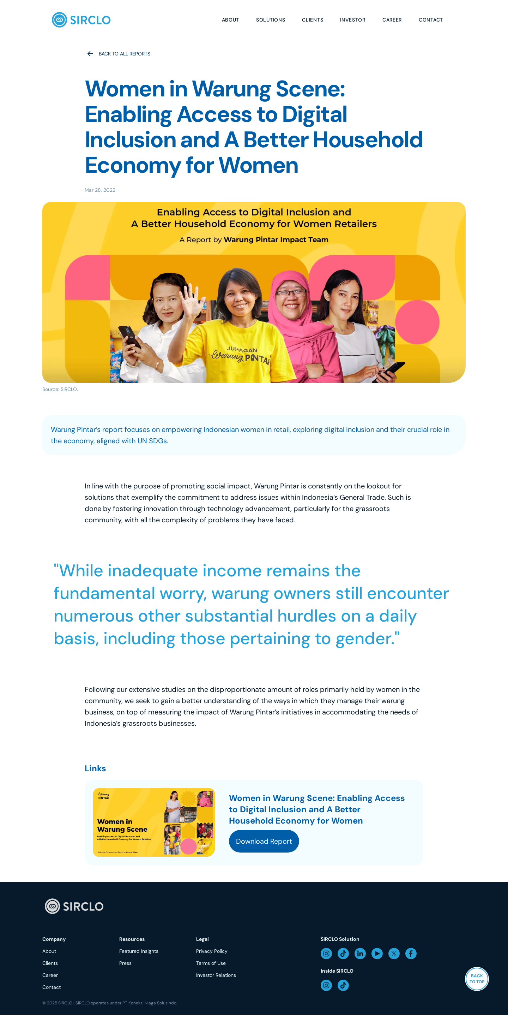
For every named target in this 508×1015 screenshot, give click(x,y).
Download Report (264, 841)
